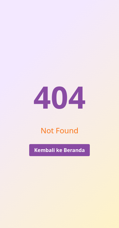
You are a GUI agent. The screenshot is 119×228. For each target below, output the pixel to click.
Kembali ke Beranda (59, 150)
